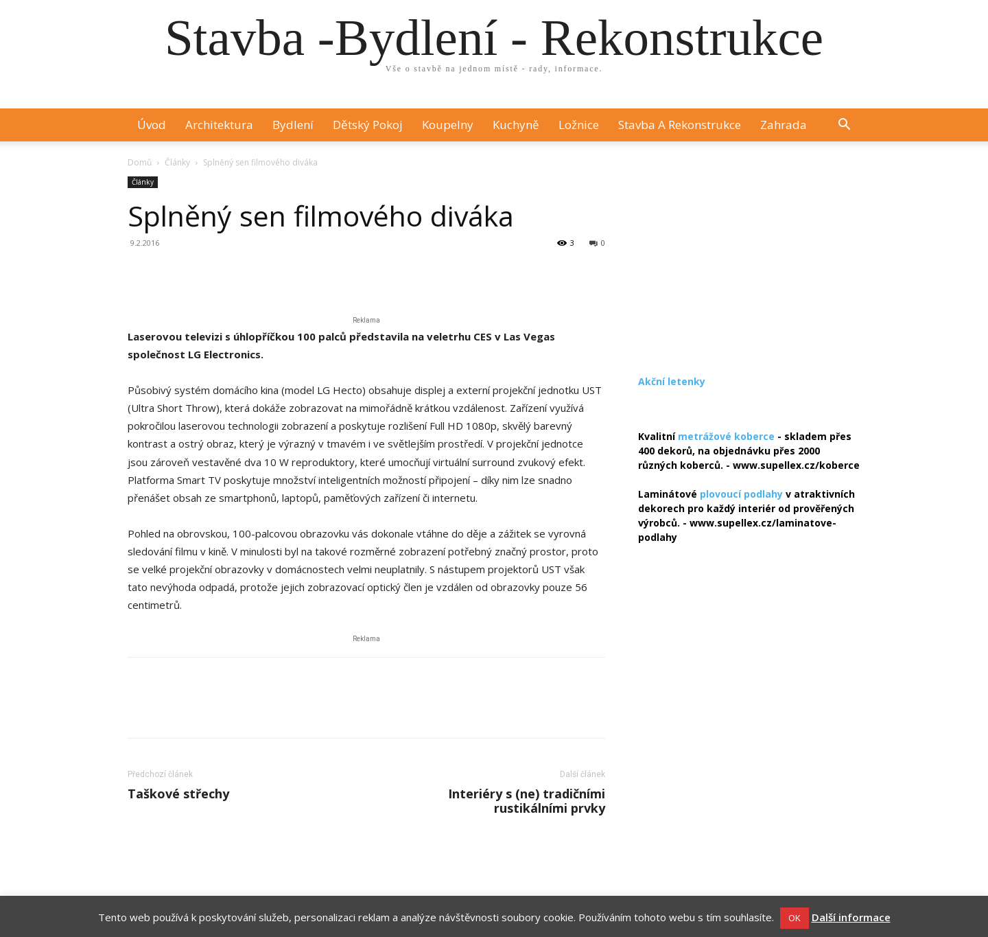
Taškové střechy (178, 794)
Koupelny (447, 124)
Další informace (851, 917)
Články (177, 162)
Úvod (151, 124)
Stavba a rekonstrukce (679, 124)
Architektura (219, 124)
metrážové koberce (726, 436)
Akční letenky (671, 381)
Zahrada (783, 124)
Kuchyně (516, 124)
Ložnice (578, 124)
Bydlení (293, 124)
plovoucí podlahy (741, 493)
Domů (140, 162)
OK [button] (794, 918)
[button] (843, 125)
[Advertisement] (749, 262)
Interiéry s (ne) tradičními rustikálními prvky (526, 801)
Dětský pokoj (368, 124)
